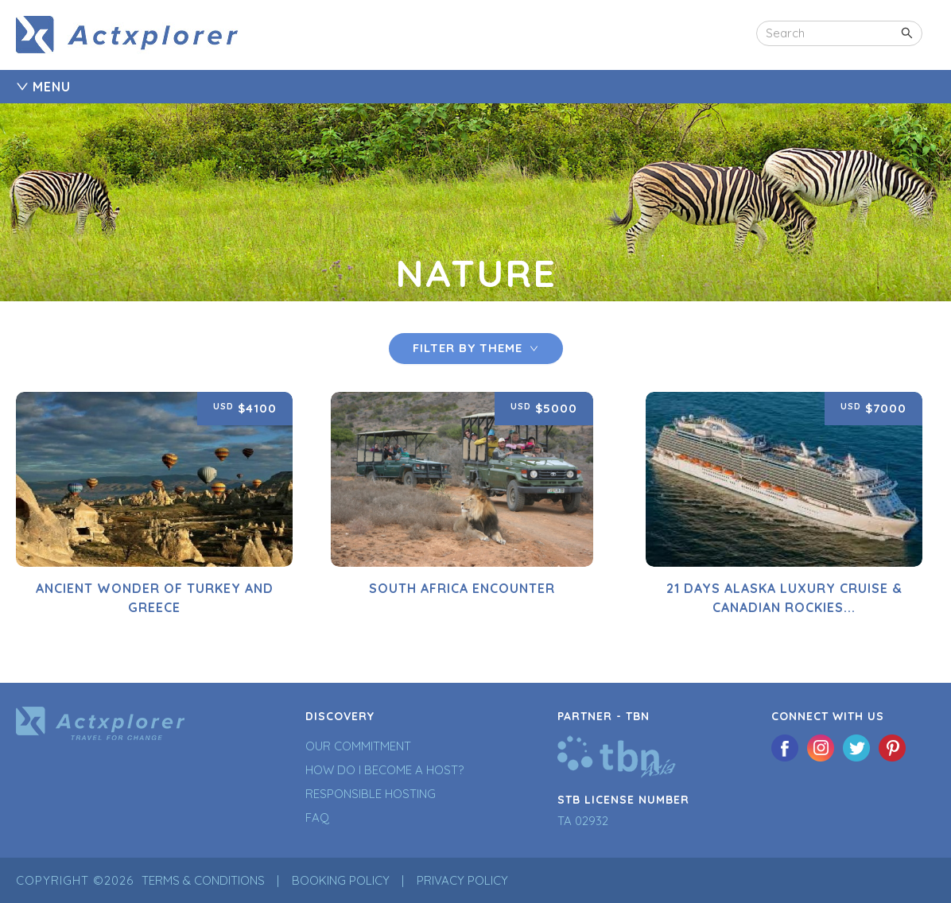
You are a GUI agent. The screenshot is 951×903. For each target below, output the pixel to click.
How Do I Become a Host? (384, 769)
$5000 (543, 408)
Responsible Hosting (370, 793)
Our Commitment (358, 746)
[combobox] (839, 33)
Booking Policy (341, 880)
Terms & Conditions (203, 880)
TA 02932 (582, 820)
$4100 (245, 408)
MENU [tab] (43, 87)
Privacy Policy (462, 880)
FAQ (317, 817)
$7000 (873, 408)
